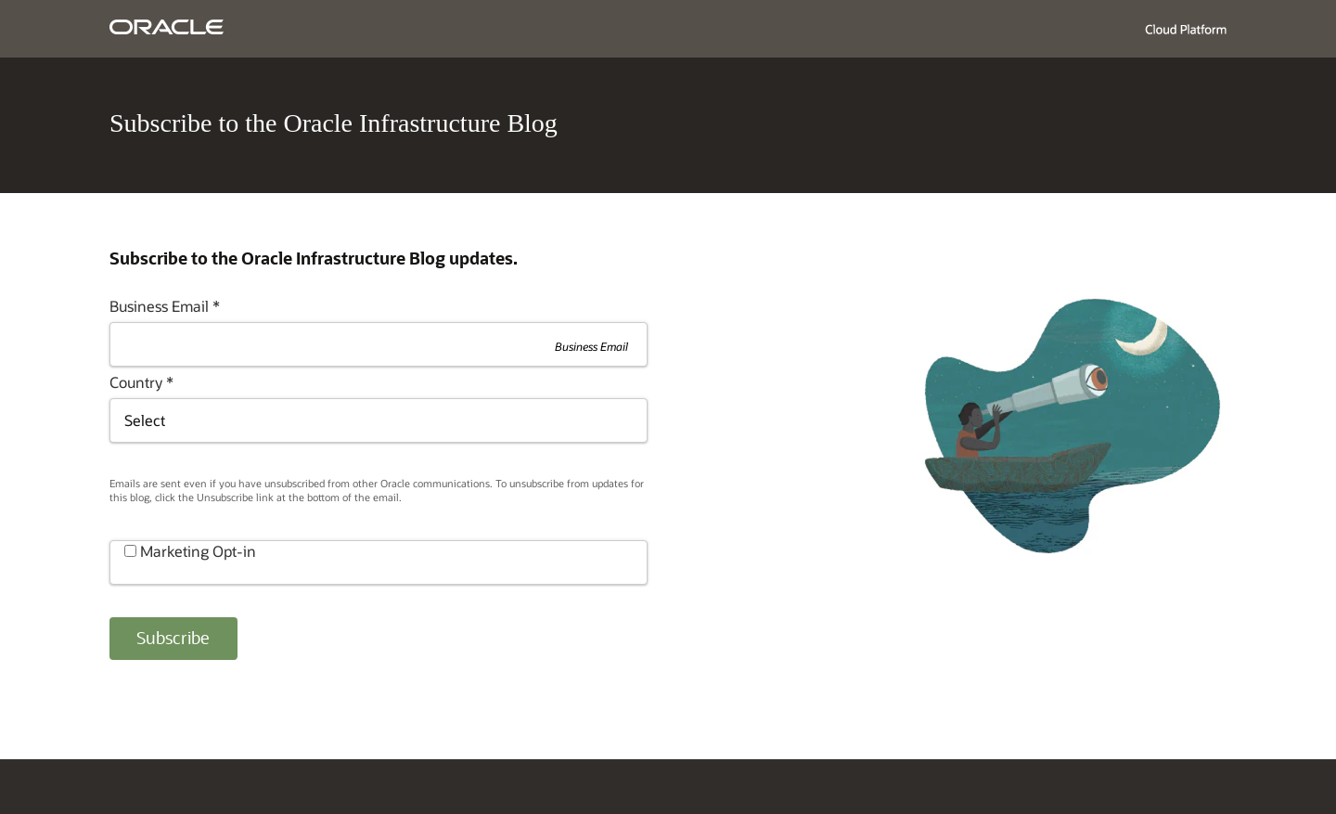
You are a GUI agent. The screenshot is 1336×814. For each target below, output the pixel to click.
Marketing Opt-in (198, 551)
